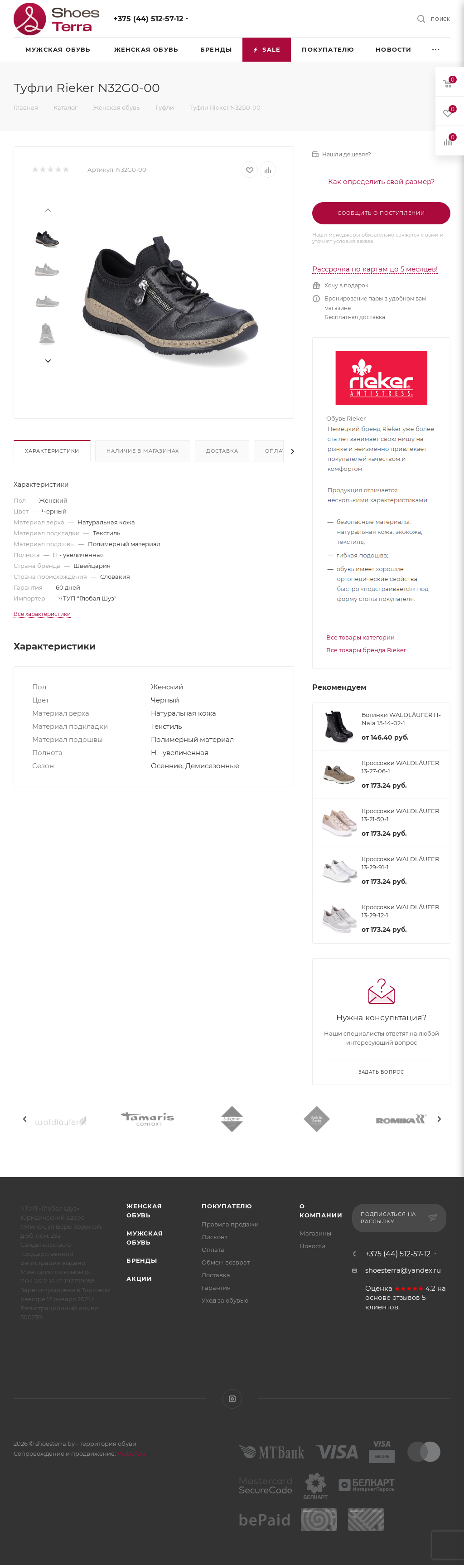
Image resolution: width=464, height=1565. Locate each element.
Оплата (277, 451)
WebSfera (131, 1453)
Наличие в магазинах (142, 451)
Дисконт (214, 1236)
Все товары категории (360, 637)
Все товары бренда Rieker (366, 650)
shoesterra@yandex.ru (403, 1270)
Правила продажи (230, 1224)
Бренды (141, 1260)
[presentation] (48, 209)
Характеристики (52, 451)
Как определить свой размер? (381, 181)
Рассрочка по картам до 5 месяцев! (375, 269)
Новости (312, 1246)
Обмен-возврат (226, 1262)
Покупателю (227, 1206)
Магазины (315, 1233)
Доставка (222, 451)
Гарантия (216, 1287)
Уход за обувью (225, 1300)
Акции (139, 1278)
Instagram (232, 1399)
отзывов (406, 1298)
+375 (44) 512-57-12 (148, 19)
